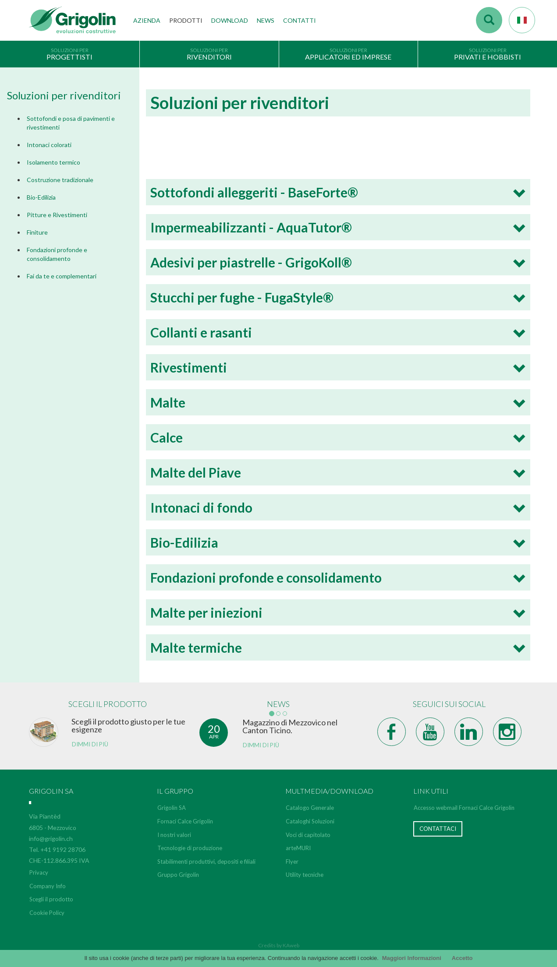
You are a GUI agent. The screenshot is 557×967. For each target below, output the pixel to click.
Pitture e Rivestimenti (57, 214)
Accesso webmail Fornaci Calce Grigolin (464, 807)
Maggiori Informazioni (411, 958)
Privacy (38, 872)
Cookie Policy (46, 912)
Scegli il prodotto (51, 899)
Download (229, 20)
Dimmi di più (90, 744)
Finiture (37, 232)
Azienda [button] (146, 20)
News (265, 20)
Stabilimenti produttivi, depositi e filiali (206, 861)
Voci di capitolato (308, 834)
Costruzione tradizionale (60, 179)
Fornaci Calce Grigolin (185, 821)
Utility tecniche (304, 874)
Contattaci (437, 828)
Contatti (299, 20)
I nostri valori (174, 834)
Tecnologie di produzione (189, 847)
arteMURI (298, 847)
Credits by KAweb (278, 945)
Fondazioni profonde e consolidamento (57, 254)
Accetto (462, 958)
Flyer (292, 861)
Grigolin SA (171, 807)
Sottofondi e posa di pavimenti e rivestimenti (71, 123)
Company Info (47, 886)
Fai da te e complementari (61, 276)
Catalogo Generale (310, 807)
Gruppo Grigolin (178, 874)
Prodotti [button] (185, 20)
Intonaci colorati (49, 144)
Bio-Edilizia (41, 197)
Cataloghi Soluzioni (310, 821)
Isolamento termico (53, 162)
